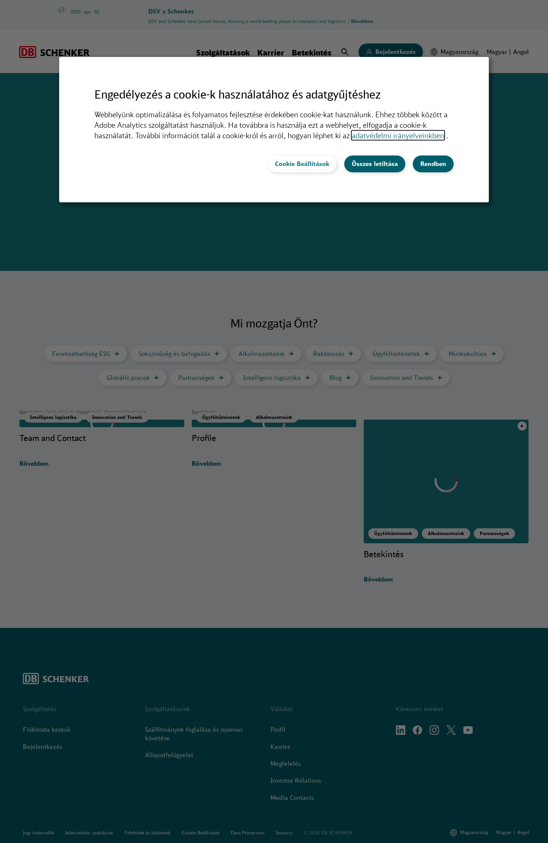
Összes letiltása (375, 163)
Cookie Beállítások (302, 163)
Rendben (433, 163)
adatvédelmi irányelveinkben (398, 135)
